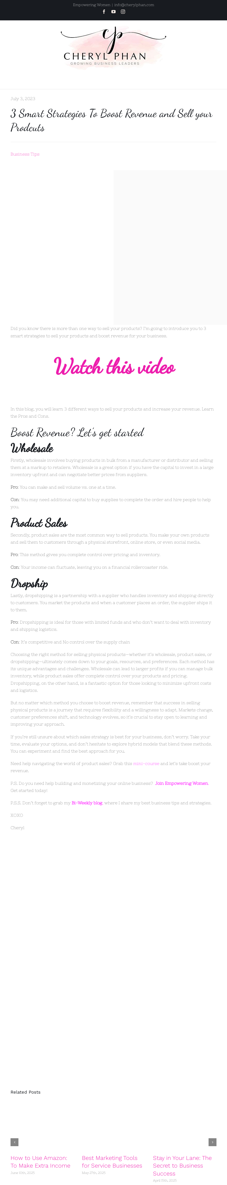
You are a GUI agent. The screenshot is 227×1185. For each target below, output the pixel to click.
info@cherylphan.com (134, 5)
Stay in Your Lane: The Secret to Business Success (182, 1166)
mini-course (146, 763)
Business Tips (25, 154)
